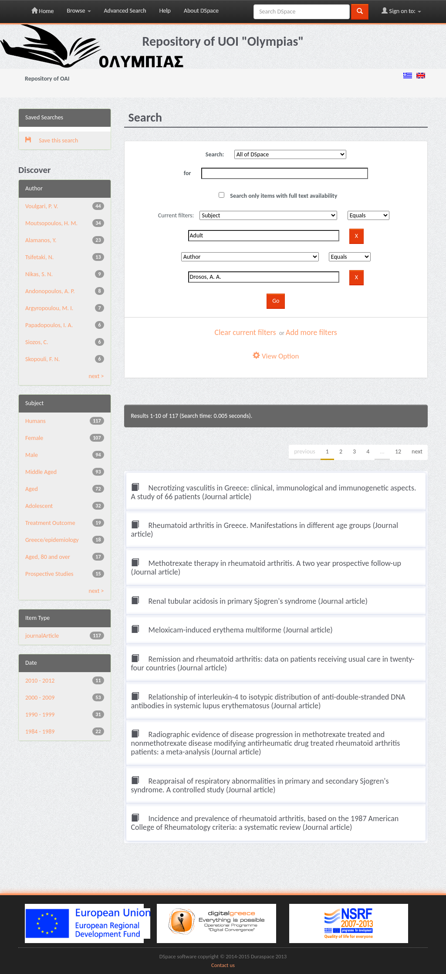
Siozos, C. (36, 342)
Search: (215, 154)
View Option (276, 356)
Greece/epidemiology (52, 540)
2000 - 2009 (39, 697)
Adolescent (39, 506)
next (417, 451)
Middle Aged (41, 472)
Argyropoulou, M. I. (49, 308)
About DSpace (201, 10)
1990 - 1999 (39, 714)
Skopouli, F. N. (42, 359)
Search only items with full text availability (278, 196)
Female (34, 438)
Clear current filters (245, 332)
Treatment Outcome (50, 523)
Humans (35, 421)
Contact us (223, 965)
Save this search (51, 140)
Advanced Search (125, 10)
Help (165, 10)
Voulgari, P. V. (41, 206)
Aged (31, 489)
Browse (79, 10)
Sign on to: (401, 11)
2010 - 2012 (39, 680)
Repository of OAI (47, 78)
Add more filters (311, 332)
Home (42, 11)
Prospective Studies (49, 574)
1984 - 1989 (39, 731)
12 (398, 451)
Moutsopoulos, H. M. (51, 223)
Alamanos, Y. (41, 240)
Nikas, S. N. (39, 274)
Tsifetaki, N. (39, 257)
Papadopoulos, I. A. (49, 325)
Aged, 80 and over (47, 557)
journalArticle (42, 635)
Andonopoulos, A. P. (50, 291)
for (187, 173)
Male (31, 455)
